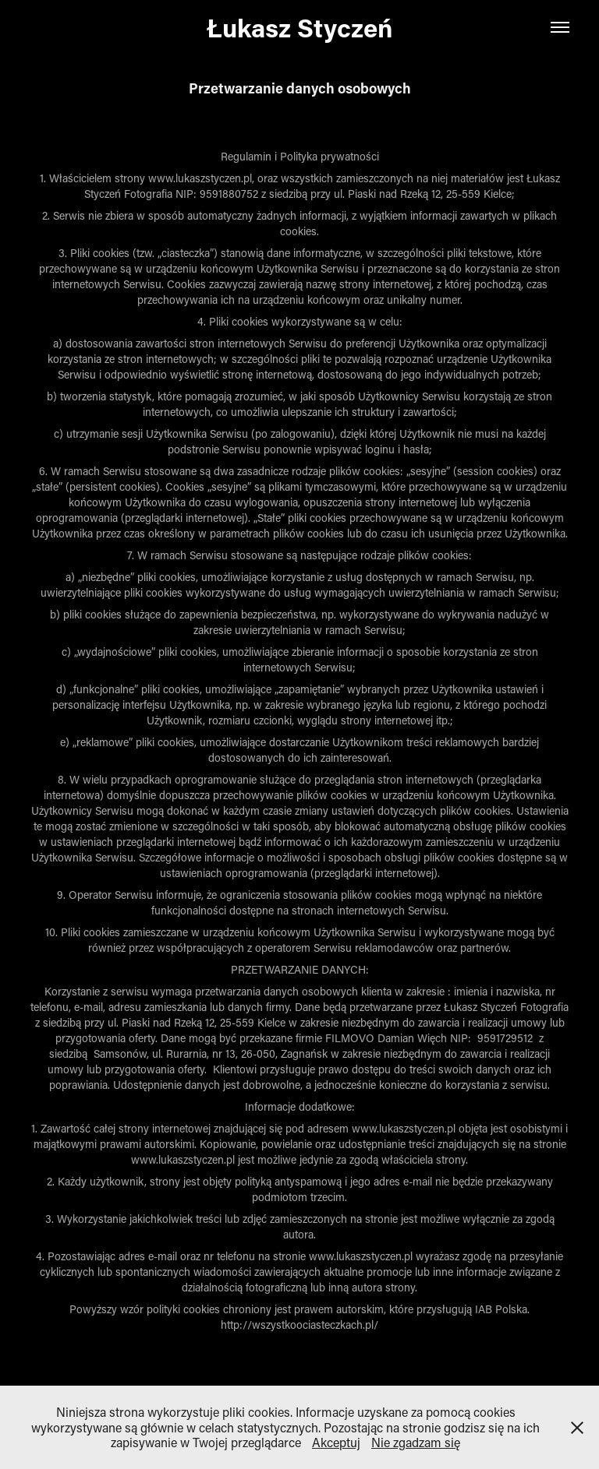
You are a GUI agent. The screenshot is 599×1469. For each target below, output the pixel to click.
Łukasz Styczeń (300, 27)
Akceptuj (336, 1442)
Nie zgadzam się (415, 1442)
